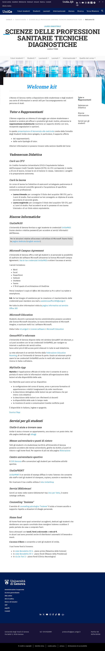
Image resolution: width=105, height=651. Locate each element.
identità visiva (39, 646)
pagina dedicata (19, 241)
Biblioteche (22, 2)
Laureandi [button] (43, 58)
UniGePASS (66, 227)
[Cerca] (102, 11)
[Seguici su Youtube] (83, 2)
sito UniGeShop (47, 482)
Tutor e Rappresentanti (84, 98)
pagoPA (7, 608)
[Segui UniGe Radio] (77, 5)
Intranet (36, 2)
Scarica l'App (14, 412)
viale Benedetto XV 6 (24, 551)
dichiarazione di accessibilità (77, 646)
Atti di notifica (9, 599)
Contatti (48, 2)
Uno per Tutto (54, 493)
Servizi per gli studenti (83, 122)
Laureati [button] (55, 58)
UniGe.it (9, 20)
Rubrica (42, 2)
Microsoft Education (55, 329)
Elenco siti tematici (11, 602)
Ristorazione (65, 450)
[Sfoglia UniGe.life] (69, 4)
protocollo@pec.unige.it (71, 632)
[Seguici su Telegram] (94, 2)
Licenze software (37, 329)
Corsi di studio (20, 20)
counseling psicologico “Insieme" (34, 506)
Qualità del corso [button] (86, 58)
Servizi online (6, 2)
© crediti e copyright (24, 646)
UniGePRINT (14, 475)
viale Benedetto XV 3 (24, 554)
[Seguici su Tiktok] (91, 2)
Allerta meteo (6, 6)
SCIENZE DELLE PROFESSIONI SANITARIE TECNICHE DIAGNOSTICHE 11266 (55, 20)
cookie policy (52, 646)
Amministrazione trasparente (14, 590)
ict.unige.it (24, 329)
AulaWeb (15, 2)
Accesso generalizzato (12, 593)
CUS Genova (16, 461)
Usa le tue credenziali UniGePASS (33, 260)
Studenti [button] (31, 58)
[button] (23, 11)
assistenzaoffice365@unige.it (53, 301)
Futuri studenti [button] (16, 58)
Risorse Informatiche (84, 114)
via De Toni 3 (20, 557)
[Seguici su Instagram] (86, 2)
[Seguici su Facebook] (88, 2)
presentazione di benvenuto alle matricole (36, 131)
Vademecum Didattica (83, 106)
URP (6, 605)
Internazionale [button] (69, 58)
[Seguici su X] (80, 2)
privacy (62, 646)
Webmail (30, 2)
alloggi (33, 434)
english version (33, 241)
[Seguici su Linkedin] (77, 2)
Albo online (8, 596)
